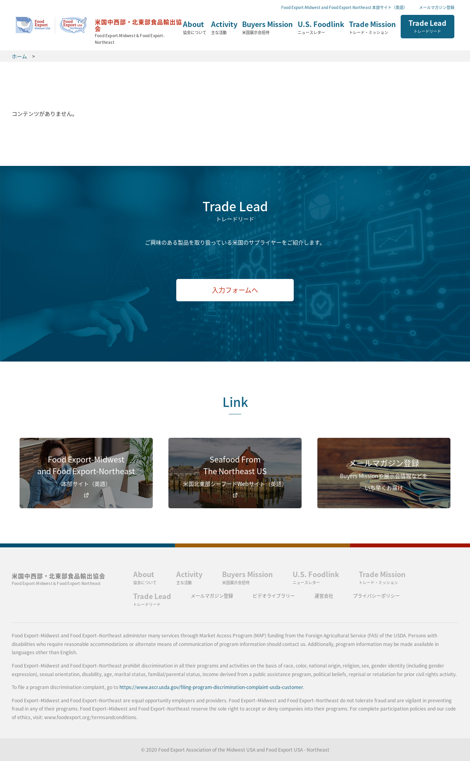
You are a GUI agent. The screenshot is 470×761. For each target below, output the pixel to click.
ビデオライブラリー (274, 595)
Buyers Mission (267, 28)
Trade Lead (427, 26)
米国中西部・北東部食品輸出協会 (58, 579)
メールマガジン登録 (436, 7)
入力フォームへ (235, 290)
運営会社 (324, 595)
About (194, 28)
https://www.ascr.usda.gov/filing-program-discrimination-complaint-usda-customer (211, 687)
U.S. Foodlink (321, 28)
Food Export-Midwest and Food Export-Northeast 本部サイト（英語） (344, 7)
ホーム (99, 29)
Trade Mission (372, 28)
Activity (224, 28)
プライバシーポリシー (376, 595)
